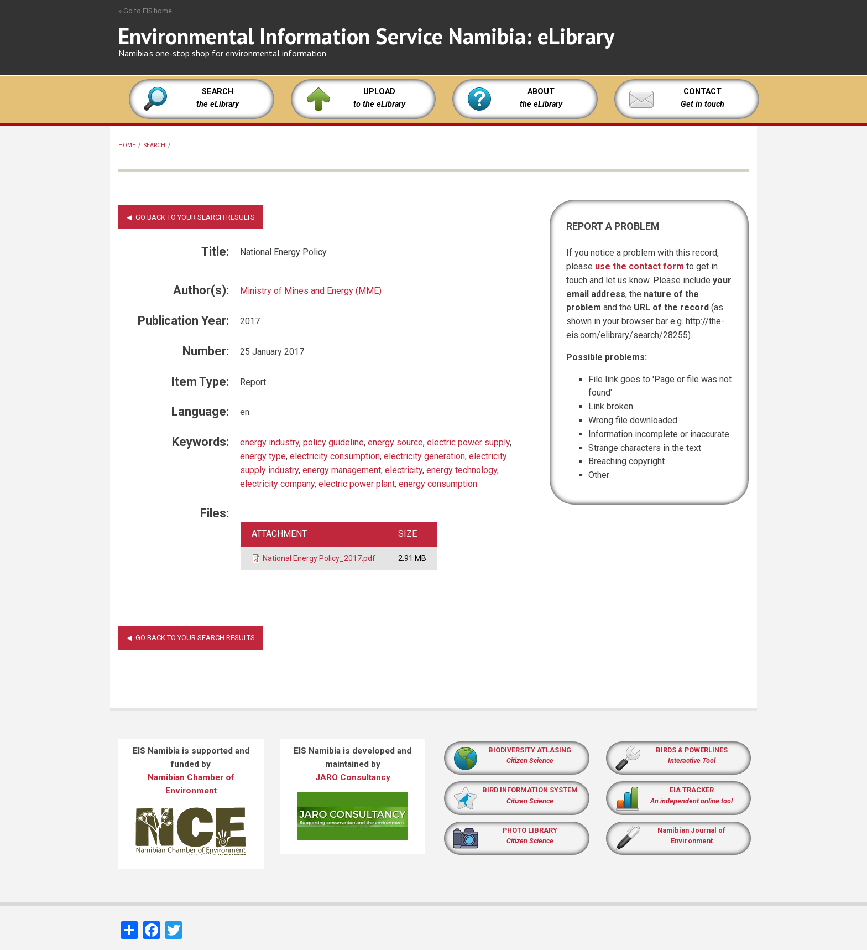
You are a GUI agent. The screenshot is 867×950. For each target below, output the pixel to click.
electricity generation (424, 456)
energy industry (269, 442)
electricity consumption (335, 456)
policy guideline (333, 442)
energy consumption (438, 484)
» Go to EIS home (145, 11)
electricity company (277, 484)
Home (126, 145)
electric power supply (468, 442)
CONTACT (702, 91)
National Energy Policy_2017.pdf (319, 558)
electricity (403, 470)
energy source (395, 442)
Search (154, 145)
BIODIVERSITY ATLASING (529, 750)
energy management (341, 470)
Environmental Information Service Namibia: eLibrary (366, 36)
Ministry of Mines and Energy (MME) (311, 290)
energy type (263, 456)
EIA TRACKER (692, 790)
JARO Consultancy (352, 777)
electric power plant (356, 484)
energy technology (461, 470)
